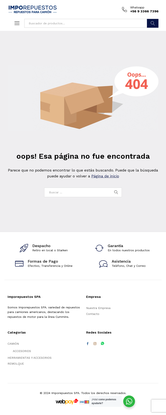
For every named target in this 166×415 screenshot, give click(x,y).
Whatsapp (137, 7)
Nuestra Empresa (98, 308)
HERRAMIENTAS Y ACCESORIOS (30, 357)
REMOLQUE (16, 363)
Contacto (92, 314)
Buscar (152, 23)
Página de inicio (105, 176)
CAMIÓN (13, 343)
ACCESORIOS (22, 351)
